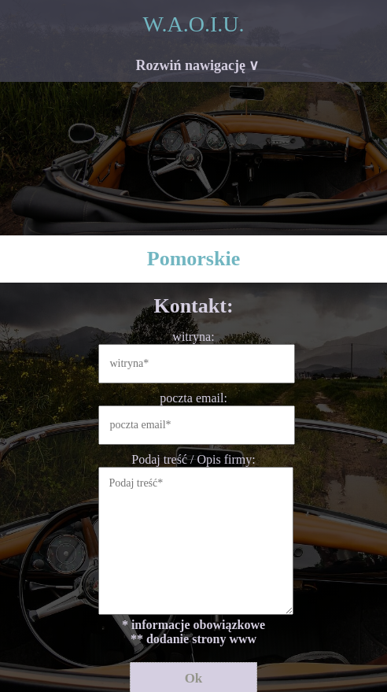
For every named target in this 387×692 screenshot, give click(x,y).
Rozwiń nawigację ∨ (198, 65)
